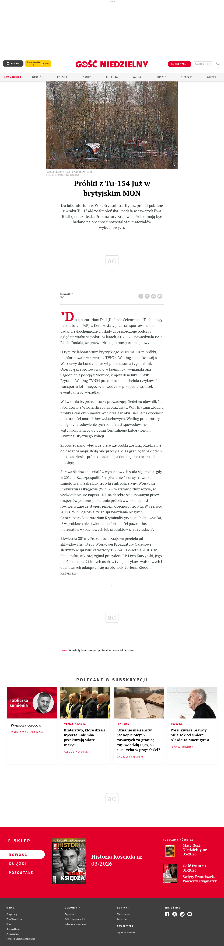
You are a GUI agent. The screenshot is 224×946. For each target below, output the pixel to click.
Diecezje (186, 77)
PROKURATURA (104, 650)
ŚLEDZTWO (129, 650)
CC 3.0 (89, 172)
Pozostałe (17, 872)
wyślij (160, 295)
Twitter (148, 295)
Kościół (37, 77)
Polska (62, 77)
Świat (87, 77)
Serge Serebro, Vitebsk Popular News (66, 172)
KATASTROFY (74, 650)
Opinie (161, 77)
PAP (95, 650)
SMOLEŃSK (118, 650)
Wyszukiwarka (218, 63)
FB (141, 295)
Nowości (17, 854)
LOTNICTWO (86, 650)
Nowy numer (12, 77)
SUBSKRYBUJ (179, 64)
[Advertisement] (112, 29)
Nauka (136, 77)
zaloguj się (203, 64)
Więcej (211, 77)
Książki (17, 863)
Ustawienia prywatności (76, 924)
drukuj (154, 295)
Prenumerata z (33, 63)
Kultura (112, 77)
